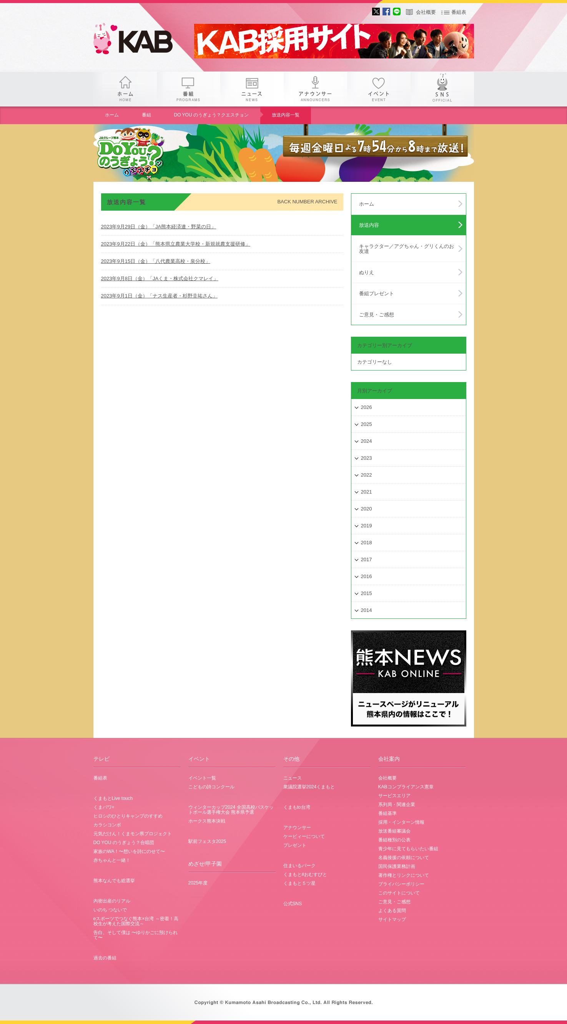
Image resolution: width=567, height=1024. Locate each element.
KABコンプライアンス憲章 (406, 787)
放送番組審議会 (394, 831)
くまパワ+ (104, 807)
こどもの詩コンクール (211, 787)
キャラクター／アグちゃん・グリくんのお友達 (406, 248)
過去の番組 (104, 958)
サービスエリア (394, 795)
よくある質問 (392, 910)
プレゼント (294, 845)
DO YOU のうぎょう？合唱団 (123, 842)
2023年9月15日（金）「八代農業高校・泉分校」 (156, 261)
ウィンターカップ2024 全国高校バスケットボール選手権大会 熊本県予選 (231, 810)
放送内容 (369, 225)
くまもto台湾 (296, 807)
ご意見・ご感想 (376, 315)
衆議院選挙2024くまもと (309, 787)
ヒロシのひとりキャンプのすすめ (128, 816)
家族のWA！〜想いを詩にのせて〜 (129, 851)
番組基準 (387, 813)
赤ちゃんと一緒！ (111, 860)
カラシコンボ (107, 825)
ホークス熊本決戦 (206, 821)
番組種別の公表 (394, 840)
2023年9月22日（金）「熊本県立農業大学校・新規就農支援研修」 (176, 244)
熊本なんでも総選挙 (114, 880)
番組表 (458, 12)
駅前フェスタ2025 (207, 841)
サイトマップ (392, 919)
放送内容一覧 (285, 115)
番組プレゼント (376, 293)
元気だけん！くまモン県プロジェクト (132, 833)
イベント (379, 88)
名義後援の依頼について (403, 857)
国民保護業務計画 (396, 866)
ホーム (125, 88)
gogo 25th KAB (139, 40)
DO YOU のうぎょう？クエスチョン (211, 115)
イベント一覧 (202, 778)
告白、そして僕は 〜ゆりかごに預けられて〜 (135, 935)
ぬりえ (366, 272)
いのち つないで (110, 910)
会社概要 (426, 12)
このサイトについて (399, 893)
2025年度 (198, 883)
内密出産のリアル (111, 901)
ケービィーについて (304, 836)
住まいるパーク (299, 865)
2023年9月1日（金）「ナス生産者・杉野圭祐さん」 (159, 296)
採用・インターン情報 (401, 822)
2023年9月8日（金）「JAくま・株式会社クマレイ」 (160, 278)
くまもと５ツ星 (299, 883)
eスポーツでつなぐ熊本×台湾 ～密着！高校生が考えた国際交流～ (135, 921)
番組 (188, 88)
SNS (442, 88)
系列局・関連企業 (396, 804)
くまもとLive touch (113, 798)
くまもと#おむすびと (305, 874)
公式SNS (292, 903)
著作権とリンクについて (403, 875)
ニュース (252, 88)
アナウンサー (315, 88)
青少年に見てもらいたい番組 (408, 848)
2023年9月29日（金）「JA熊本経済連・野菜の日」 (158, 226)
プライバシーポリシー (401, 884)
